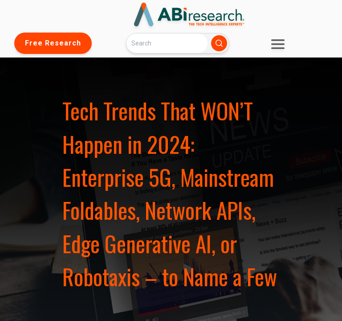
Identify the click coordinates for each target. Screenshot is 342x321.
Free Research (53, 43)
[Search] (167, 43)
